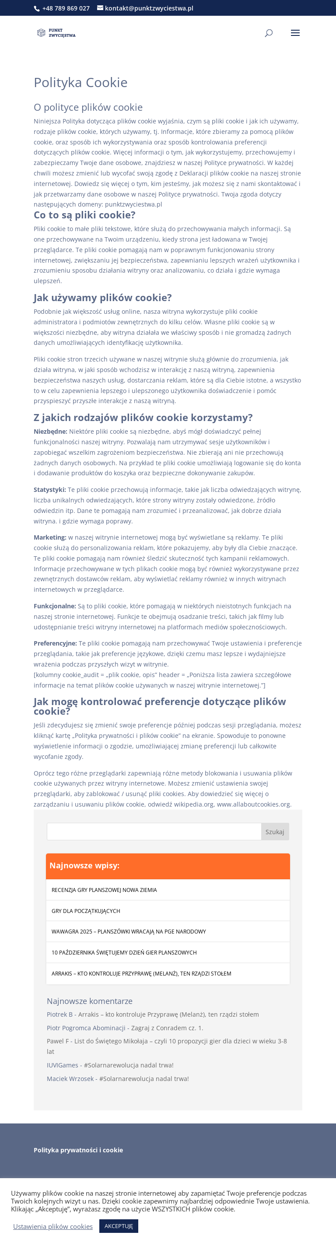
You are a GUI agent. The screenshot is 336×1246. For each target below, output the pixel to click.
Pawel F (58, 1041)
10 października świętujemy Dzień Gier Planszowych (124, 952)
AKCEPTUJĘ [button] (119, 1226)
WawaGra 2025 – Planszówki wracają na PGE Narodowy (129, 931)
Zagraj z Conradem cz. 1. (167, 1028)
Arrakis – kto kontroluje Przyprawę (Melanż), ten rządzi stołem (141, 973)
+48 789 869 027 (65, 8)
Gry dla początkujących (86, 911)
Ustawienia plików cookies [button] (53, 1226)
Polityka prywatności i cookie (78, 1150)
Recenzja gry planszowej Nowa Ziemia (104, 890)
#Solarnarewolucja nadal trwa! (129, 1065)
